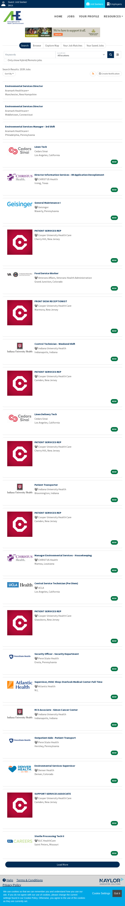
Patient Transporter (46, 484)
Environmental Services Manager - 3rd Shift (30, 126)
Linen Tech (40, 146)
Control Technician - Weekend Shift (54, 343)
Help (8, 880)
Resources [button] (112, 16)
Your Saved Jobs (95, 45)
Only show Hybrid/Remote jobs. (25, 60)
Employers (114, 4)
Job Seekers (94, 4)
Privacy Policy (12, 885)
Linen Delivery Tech (45, 414)
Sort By (8, 73)
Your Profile (89, 16)
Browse (37, 45)
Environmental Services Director (24, 86)
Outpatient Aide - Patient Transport (55, 737)
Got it (117, 893)
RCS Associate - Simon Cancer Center (56, 709)
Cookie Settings (101, 893)
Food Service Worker (46, 273)
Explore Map (52, 45)
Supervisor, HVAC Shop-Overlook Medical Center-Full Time (68, 681)
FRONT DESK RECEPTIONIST (50, 301)
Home (58, 16)
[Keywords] (30, 54)
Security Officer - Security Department (56, 653)
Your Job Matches (72, 45)
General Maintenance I (47, 202)
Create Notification (109, 73)
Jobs (70, 16)
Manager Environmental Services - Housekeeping (63, 555)
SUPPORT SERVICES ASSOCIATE (52, 793)
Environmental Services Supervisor (54, 765)
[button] (117, 54)
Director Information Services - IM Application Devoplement (69, 174)
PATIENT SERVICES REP (47, 230)
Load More (62, 864)
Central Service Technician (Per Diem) (56, 583)
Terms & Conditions (29, 880)
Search (25, 45)
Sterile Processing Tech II (49, 836)
